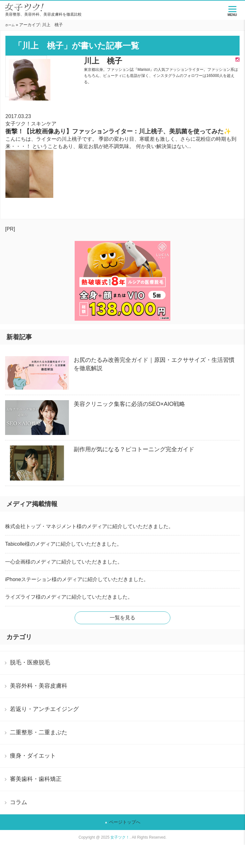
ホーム (10, 25)
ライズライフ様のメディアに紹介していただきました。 (69, 597)
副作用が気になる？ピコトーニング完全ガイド (134, 449)
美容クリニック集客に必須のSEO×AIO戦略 (129, 404)
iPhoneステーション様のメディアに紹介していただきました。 (77, 579)
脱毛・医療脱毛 (30, 662)
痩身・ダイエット (33, 755)
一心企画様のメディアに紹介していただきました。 (63, 562)
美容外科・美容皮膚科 (38, 686)
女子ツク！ (120, 837)
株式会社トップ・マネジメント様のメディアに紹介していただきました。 (89, 526)
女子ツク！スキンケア (30, 123)
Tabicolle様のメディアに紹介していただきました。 (63, 544)
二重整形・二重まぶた (38, 732)
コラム (18, 802)
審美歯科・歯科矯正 (36, 779)
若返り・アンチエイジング (44, 709)
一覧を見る (122, 617)
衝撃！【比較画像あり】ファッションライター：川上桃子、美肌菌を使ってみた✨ (118, 131)
